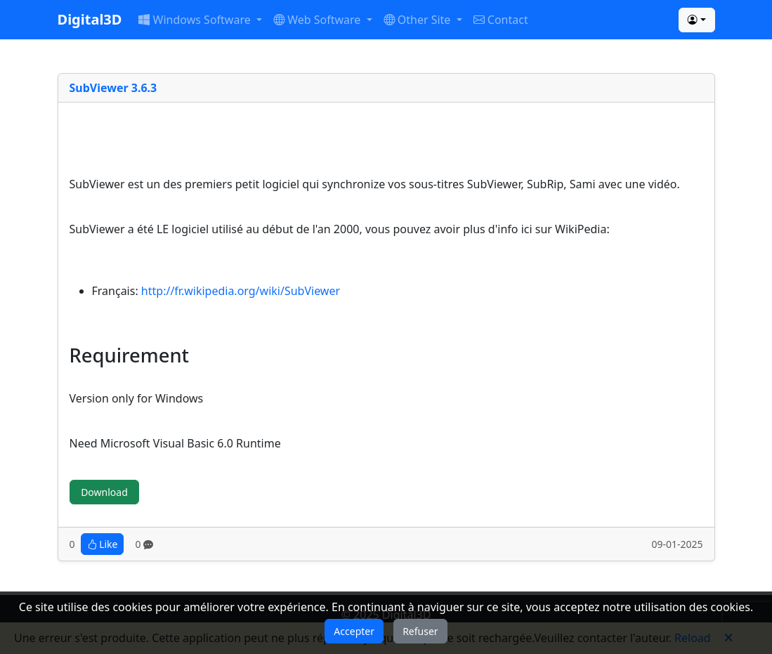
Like (102, 544)
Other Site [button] (419, 19)
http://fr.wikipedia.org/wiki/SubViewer (240, 291)
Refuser (420, 631)
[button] (697, 20)
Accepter (354, 631)
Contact (500, 19)
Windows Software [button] (195, 19)
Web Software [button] (318, 19)
